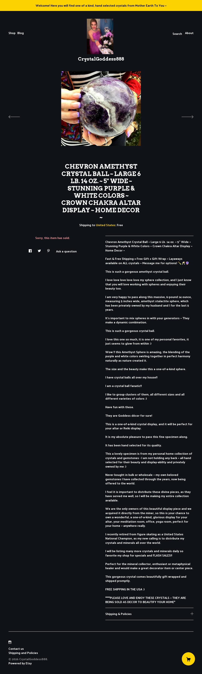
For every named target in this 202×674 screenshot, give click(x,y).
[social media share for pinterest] (48, 249)
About (189, 33)
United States (105, 225)
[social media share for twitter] (39, 249)
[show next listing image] (184, 115)
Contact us (16, 649)
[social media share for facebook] (30, 249)
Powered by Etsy (20, 663)
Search (177, 33)
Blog (20, 33)
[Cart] (188, 658)
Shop (11, 33)
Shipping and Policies (23, 652)
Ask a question (66, 250)
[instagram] (9, 642)
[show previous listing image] (17, 115)
